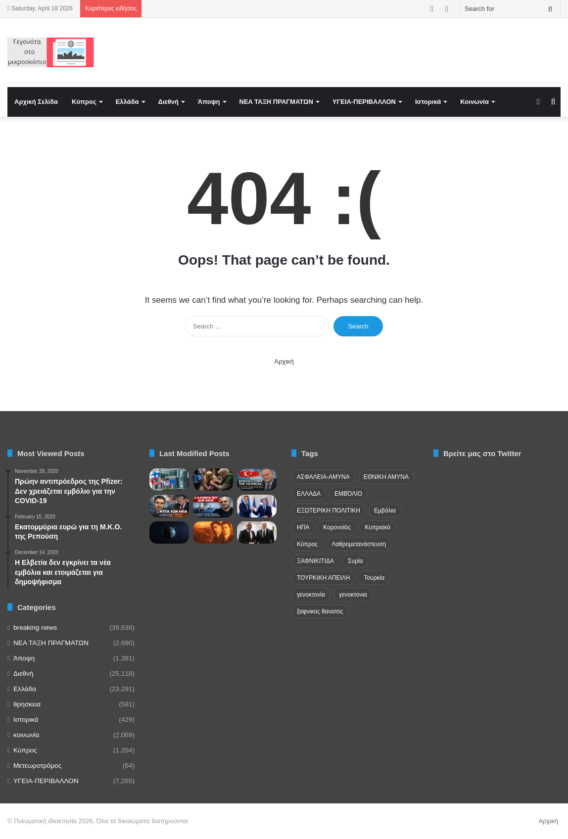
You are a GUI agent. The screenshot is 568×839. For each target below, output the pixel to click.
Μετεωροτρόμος (37, 765)
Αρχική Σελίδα (36, 101)
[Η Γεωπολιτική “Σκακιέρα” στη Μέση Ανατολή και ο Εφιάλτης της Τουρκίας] (257, 479)
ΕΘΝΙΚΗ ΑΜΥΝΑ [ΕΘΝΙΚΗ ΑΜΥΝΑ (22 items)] (386, 476)
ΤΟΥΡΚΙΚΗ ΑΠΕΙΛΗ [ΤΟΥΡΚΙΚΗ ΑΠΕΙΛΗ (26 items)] (323, 577)
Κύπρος (84, 101)
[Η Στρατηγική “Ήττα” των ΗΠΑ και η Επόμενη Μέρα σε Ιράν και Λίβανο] (169, 506)
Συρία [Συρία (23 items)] (355, 561)
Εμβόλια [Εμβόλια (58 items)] (385, 510)
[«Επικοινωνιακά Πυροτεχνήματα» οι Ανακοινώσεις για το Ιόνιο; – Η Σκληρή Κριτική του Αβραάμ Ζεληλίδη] (213, 506)
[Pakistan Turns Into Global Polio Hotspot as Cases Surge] (213, 479)
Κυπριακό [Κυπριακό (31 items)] (377, 527)
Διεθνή (168, 101)
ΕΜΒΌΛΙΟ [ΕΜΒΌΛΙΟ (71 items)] (348, 493)
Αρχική (284, 361)
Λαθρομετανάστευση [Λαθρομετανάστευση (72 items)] (358, 544)
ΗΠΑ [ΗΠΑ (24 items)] (303, 527)
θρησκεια (27, 704)
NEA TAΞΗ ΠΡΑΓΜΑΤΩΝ (276, 101)
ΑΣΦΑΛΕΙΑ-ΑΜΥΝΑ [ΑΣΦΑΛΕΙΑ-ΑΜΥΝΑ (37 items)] (323, 476)
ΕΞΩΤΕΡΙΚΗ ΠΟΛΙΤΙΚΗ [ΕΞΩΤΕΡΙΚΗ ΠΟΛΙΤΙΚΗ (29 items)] (328, 510)
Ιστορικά (428, 101)
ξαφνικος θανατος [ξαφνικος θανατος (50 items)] (320, 611)
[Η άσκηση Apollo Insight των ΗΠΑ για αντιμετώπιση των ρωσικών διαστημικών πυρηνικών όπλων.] (169, 532)
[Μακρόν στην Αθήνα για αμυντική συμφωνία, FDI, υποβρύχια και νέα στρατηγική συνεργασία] (257, 506)
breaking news (35, 627)
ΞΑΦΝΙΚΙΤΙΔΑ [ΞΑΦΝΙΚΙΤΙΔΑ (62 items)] (315, 561)
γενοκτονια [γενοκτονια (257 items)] (353, 594)
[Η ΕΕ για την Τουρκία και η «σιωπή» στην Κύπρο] (169, 479)
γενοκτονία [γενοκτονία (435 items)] (311, 594)
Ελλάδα (127, 101)
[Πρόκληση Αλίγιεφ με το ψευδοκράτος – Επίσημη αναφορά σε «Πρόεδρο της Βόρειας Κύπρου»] (257, 532)
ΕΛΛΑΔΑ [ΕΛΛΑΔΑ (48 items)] (309, 493)
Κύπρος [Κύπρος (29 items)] (307, 544)
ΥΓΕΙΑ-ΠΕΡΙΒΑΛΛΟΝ (364, 101)
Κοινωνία (474, 101)
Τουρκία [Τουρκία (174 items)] (374, 577)
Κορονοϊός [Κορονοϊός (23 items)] (337, 527)
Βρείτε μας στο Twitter (482, 453)
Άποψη (209, 101)
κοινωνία (26, 735)
